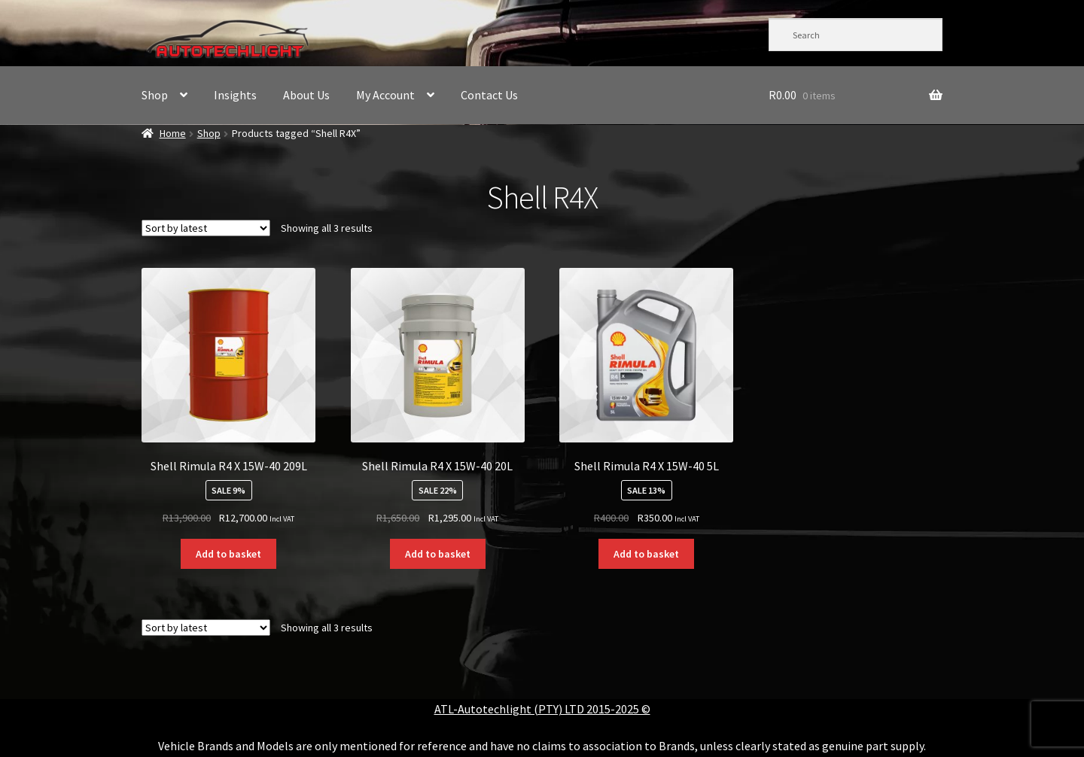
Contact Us (489, 94)
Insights (235, 94)
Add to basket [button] (228, 554)
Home (173, 133)
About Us (306, 94)
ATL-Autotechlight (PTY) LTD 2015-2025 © (542, 708)
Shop (155, 94)
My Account (385, 94)
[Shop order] (206, 228)
